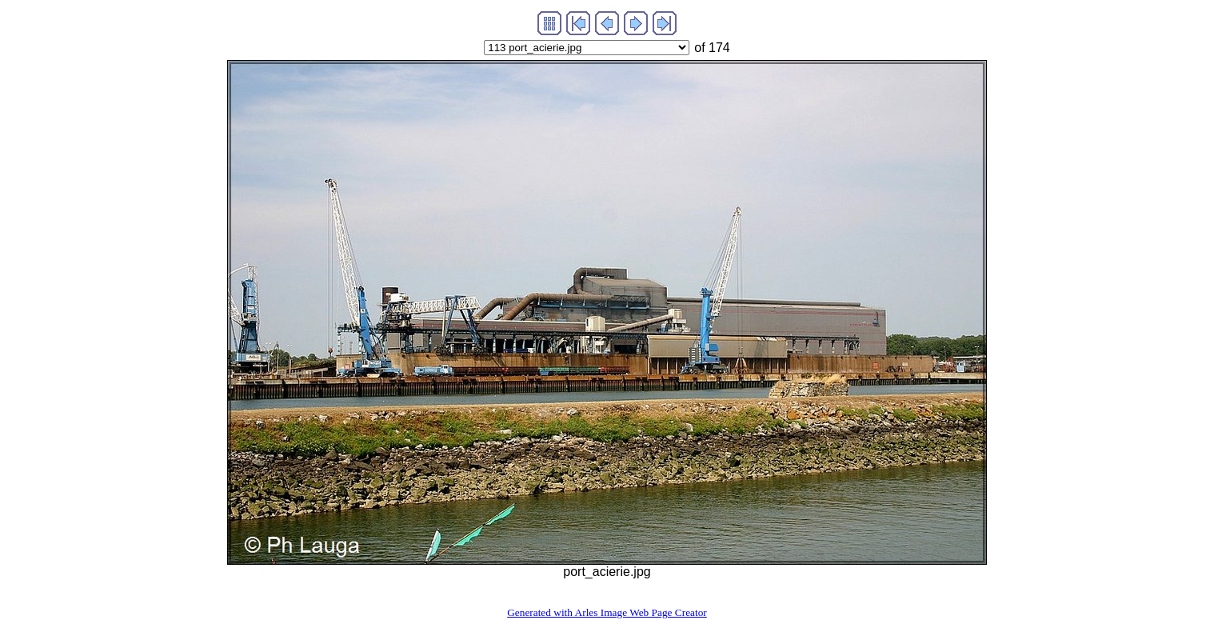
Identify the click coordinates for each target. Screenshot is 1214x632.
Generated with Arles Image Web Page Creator (607, 612)
